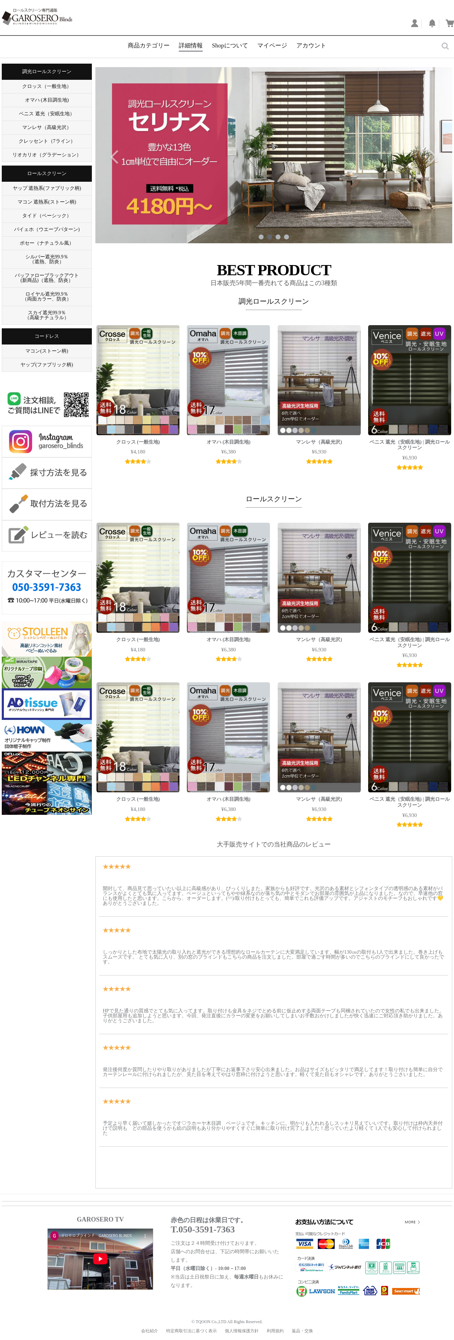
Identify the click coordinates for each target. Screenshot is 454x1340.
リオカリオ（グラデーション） (46, 153)
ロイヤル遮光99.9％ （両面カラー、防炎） (46, 295)
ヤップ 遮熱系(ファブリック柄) (47, 186)
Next (433, 155)
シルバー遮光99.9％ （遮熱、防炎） (47, 258)
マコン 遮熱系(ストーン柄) (47, 200)
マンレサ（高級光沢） (46, 126)
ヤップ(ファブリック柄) (46, 363)
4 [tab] (286, 235)
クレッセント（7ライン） (47, 139)
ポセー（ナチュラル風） (47, 241)
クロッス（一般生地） (46, 85)
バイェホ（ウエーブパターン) (47, 228)
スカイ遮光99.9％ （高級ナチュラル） (47, 314)
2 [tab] (269, 235)
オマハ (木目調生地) (47, 98)
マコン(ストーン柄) (46, 349)
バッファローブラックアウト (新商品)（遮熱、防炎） (47, 276)
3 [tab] (278, 235)
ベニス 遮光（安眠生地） (47, 112)
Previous (114, 155)
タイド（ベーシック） (46, 214)
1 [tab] (261, 235)
